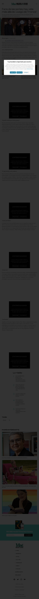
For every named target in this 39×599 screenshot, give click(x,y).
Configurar (26, 72)
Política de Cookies (30, 69)
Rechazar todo (19, 72)
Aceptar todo (13, 72)
